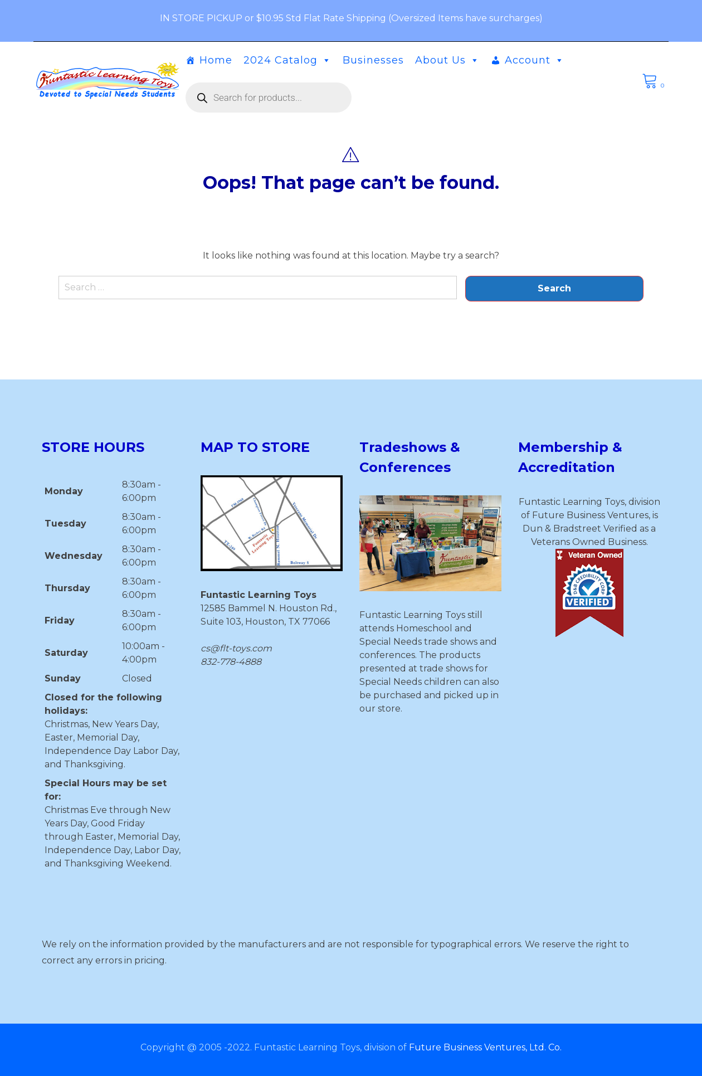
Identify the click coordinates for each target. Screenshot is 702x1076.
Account (534, 60)
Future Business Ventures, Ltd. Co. (485, 1047)
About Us (447, 60)
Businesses (373, 60)
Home (215, 60)
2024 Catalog (287, 60)
